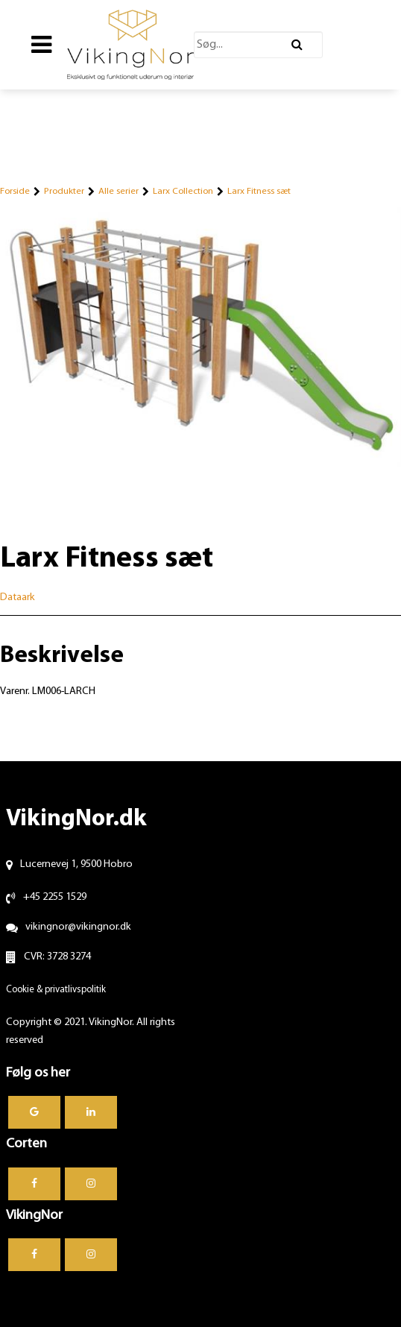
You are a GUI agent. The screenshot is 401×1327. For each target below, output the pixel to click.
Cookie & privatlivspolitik (56, 990)
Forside (15, 191)
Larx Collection (183, 191)
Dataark (17, 597)
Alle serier (118, 191)
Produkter (64, 191)
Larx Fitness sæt (259, 191)
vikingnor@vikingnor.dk (78, 927)
